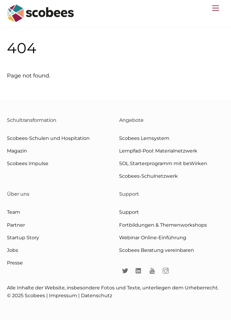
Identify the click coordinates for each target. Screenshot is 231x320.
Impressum (63, 295)
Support (129, 212)
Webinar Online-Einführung (152, 237)
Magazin (17, 151)
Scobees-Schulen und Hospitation (48, 138)
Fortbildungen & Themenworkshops (163, 225)
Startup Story (23, 237)
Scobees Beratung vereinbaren (156, 250)
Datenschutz (96, 295)
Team (13, 212)
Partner (16, 225)
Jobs (12, 250)
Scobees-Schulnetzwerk (148, 176)
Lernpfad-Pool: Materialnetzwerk (158, 151)
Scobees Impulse (27, 163)
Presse (15, 263)
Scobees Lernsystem (144, 138)
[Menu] (216, 8)
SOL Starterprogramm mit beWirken (163, 163)
